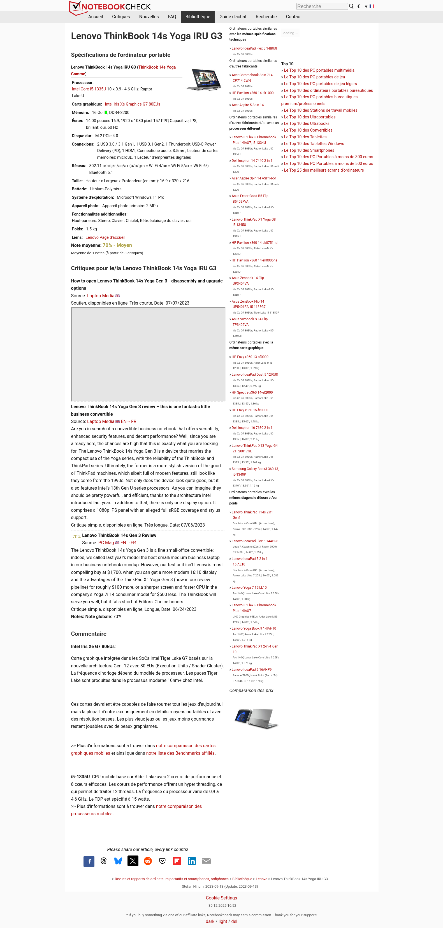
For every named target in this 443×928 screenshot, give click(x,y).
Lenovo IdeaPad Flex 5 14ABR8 (255, 541)
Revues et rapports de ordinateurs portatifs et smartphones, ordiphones (172, 879)
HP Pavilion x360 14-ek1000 (252, 93)
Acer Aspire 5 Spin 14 (248, 105)
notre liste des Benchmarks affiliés (180, 753)
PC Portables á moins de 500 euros (341, 163)
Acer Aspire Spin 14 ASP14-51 (254, 178)
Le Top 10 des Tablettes (305, 137)
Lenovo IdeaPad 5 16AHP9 (252, 670)
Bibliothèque (197, 16)
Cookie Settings (221, 898)
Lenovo (261, 879)
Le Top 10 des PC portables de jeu (314, 77)
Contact (294, 16)
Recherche (266, 16)
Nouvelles (149, 16)
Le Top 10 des (297, 157)
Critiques (121, 16)
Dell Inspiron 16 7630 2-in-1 (252, 428)
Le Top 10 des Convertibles (308, 130)
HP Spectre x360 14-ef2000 (252, 392)
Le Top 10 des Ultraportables (310, 117)
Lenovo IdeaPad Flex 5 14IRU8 (254, 48)
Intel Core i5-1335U (89, 89)
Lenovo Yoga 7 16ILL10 (249, 588)
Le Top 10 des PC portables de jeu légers (320, 83)
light (223, 921)
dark (210, 921)
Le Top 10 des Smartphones (309, 150)
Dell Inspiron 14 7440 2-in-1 (252, 161)
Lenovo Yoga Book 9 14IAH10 (254, 628)
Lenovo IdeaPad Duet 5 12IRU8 (255, 375)
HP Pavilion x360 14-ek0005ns (254, 260)
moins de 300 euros (355, 157)
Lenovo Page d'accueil (105, 237)
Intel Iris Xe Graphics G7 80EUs (132, 104)
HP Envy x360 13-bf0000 (250, 357)
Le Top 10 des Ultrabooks (307, 123)
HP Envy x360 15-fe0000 (250, 410)
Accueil (95, 16)
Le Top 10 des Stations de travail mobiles (321, 110)
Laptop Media (101, 295)
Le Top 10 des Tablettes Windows (314, 143)
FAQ (172, 16)
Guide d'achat (232, 16)
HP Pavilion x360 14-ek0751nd (254, 243)
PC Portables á (324, 157)
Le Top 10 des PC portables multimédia (319, 70)
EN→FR (128, 421)
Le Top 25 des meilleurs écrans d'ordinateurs (324, 170)
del (234, 921)
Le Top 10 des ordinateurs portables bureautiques (328, 90)
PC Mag (106, 542)
